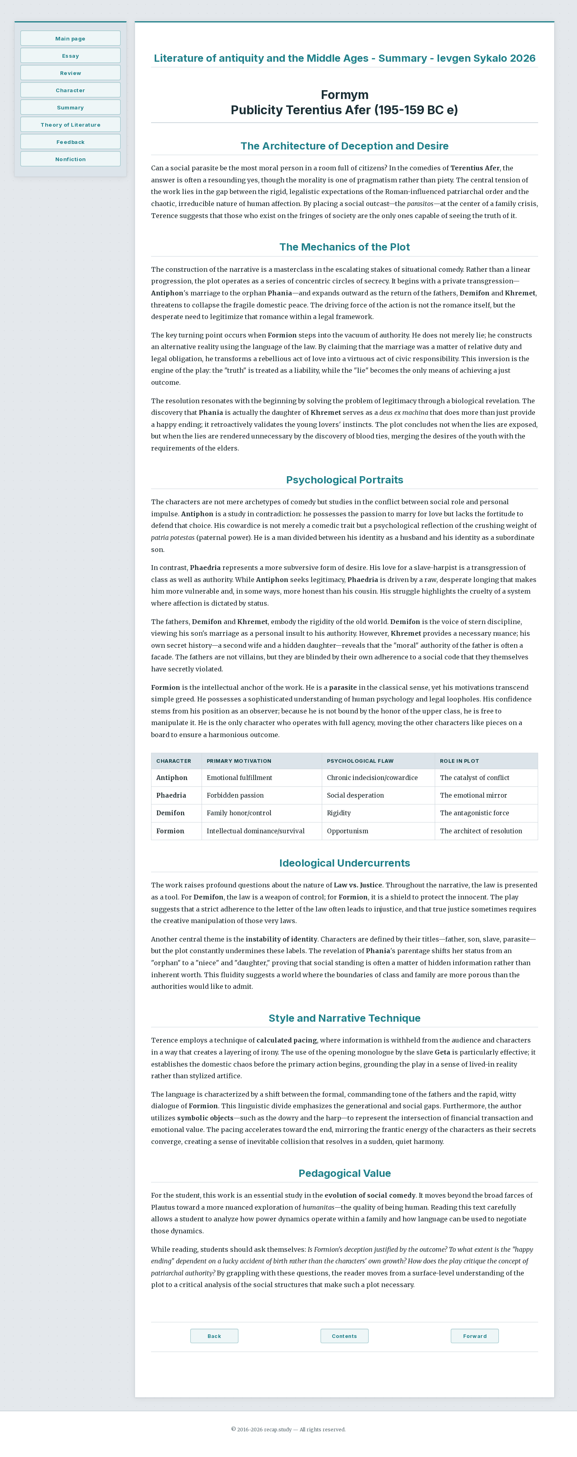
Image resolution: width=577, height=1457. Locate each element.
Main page (70, 38)
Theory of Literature (70, 124)
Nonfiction (70, 159)
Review (70, 73)
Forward (475, 1336)
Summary (70, 107)
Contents (344, 1336)
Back (214, 1336)
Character (70, 90)
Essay (70, 56)
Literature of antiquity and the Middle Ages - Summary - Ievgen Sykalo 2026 (345, 58)
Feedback (70, 142)
